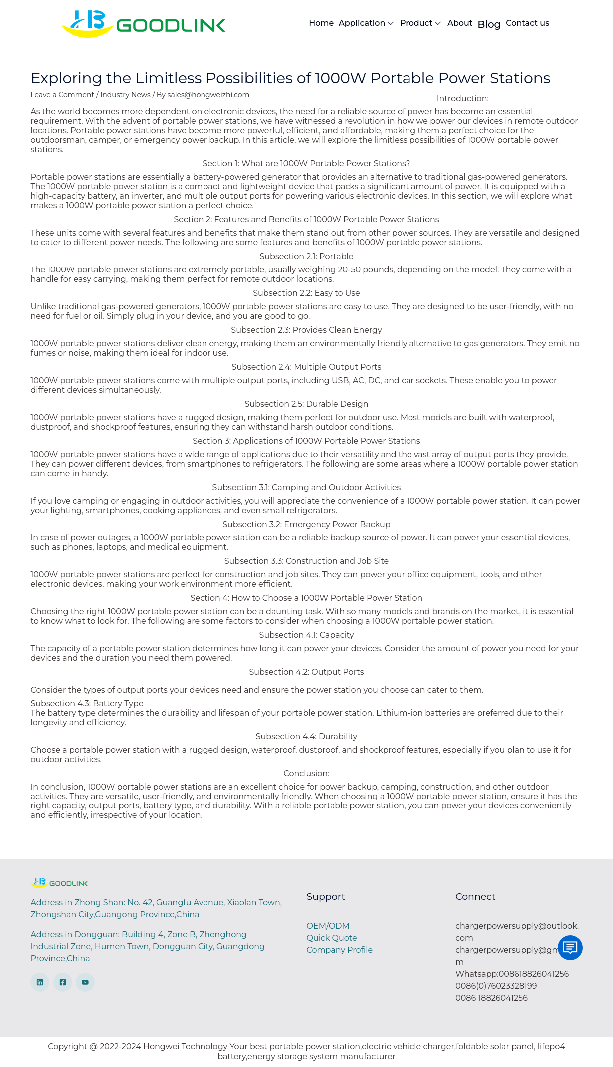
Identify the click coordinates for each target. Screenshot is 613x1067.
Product (421, 23)
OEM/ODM (328, 926)
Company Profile (340, 950)
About (459, 23)
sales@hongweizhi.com (209, 94)
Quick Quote (332, 938)
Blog (489, 24)
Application (367, 23)
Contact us (527, 23)
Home (321, 23)
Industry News (125, 94)
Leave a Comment (62, 94)
